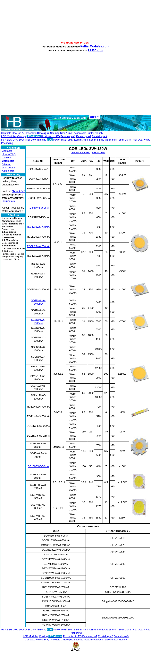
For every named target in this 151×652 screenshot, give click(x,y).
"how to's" (18, 191)
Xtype (147, 139)
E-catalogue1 (68, 136)
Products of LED (50, 136)
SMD (70, 139)
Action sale (80, 133)
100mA (23, 139)
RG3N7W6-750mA (38, 207)
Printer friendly (95, 133)
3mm (85, 139)
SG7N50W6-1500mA (38, 321)
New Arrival (66, 133)
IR (2, 139)
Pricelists (31, 133)
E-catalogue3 (99, 136)
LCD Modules (9, 136)
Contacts (6, 133)
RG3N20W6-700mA (38, 226)
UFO (15, 139)
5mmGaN (102, 139)
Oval (140, 139)
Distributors (8, 201)
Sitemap (55, 133)
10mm (128, 139)
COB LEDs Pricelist (80, 152)
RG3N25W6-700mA (38, 246)
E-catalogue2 (83, 136)
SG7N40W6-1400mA (38, 302)
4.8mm (92, 139)
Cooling (21, 136)
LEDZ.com (95, 50)
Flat (135, 139)
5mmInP (113, 139)
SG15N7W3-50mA (38, 466)
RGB (64, 139)
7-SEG (8, 139)
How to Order (98, 152)
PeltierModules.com (94, 46)
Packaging (7, 143)
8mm (121, 139)
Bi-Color (32, 139)
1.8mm (78, 139)
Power (57, 139)
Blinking (41, 139)
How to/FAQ (19, 133)
